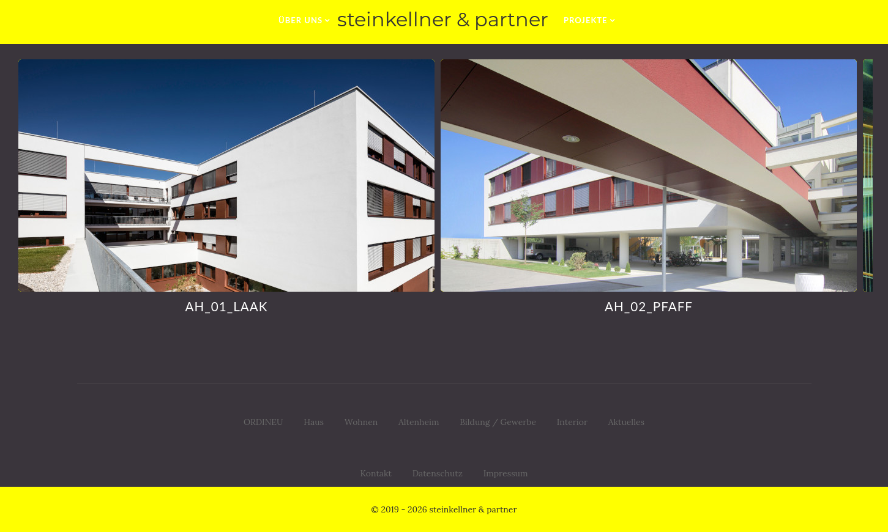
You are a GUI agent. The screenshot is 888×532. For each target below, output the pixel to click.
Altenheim (418, 421)
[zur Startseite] (444, 20)
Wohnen (361, 421)
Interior (572, 421)
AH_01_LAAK (224, 306)
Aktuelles (626, 421)
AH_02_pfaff (646, 306)
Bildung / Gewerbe (498, 421)
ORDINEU (263, 421)
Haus (314, 421)
